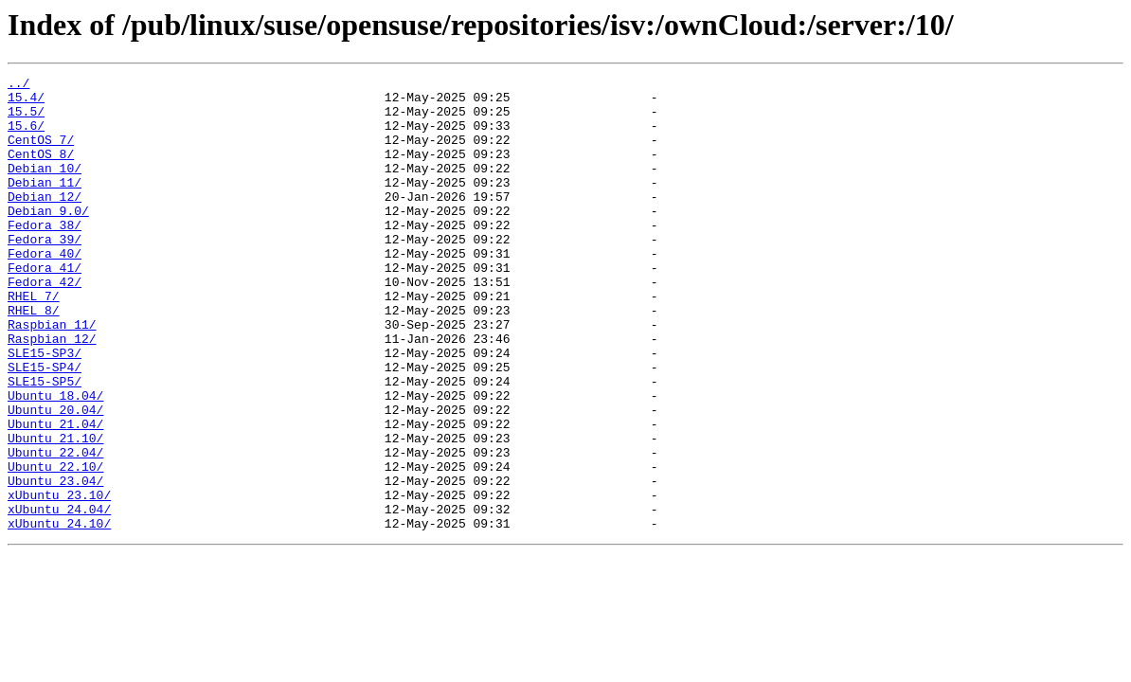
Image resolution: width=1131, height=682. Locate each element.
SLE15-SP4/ (44, 426)
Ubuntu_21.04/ (55, 494)
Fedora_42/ (44, 323)
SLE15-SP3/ (44, 409)
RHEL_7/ (34, 341)
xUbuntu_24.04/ (59, 596)
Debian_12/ (44, 221)
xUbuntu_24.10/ (59, 613)
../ (18, 85)
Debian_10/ (44, 187)
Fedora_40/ (44, 289)
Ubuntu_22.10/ (55, 545)
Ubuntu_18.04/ (55, 460)
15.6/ (26, 136)
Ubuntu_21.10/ (55, 511)
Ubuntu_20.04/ (55, 477)
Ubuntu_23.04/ (55, 562)
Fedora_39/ (44, 272)
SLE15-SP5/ (44, 443)
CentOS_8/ (41, 170)
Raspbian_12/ (52, 392)
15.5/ (26, 119)
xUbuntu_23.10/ (59, 579)
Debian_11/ (44, 204)
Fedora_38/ (44, 255)
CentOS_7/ (41, 153)
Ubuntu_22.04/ (55, 528)
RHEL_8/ (34, 358)
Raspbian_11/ (52, 375)
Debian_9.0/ (48, 238)
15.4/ (26, 102)
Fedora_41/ (44, 306)
